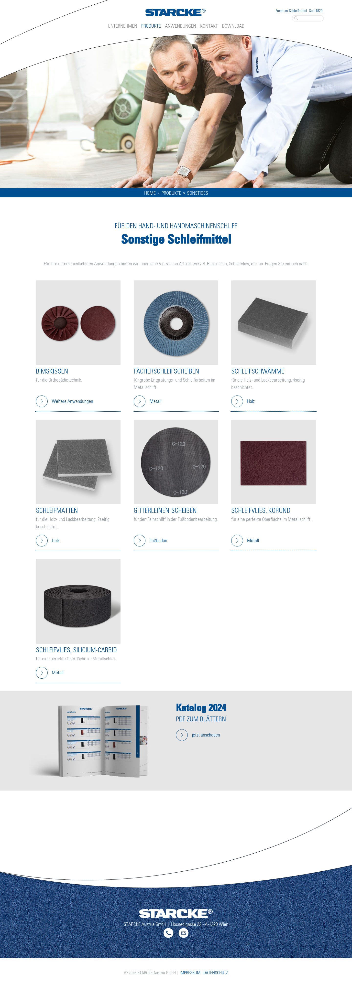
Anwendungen (180, 26)
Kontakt (209, 26)
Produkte (151, 26)
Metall (155, 401)
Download (233, 26)
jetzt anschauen (206, 735)
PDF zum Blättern (201, 719)
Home (150, 193)
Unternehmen (122, 26)
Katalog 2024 (201, 708)
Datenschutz (215, 973)
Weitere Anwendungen (72, 401)
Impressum (190, 973)
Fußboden (158, 540)
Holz (251, 401)
